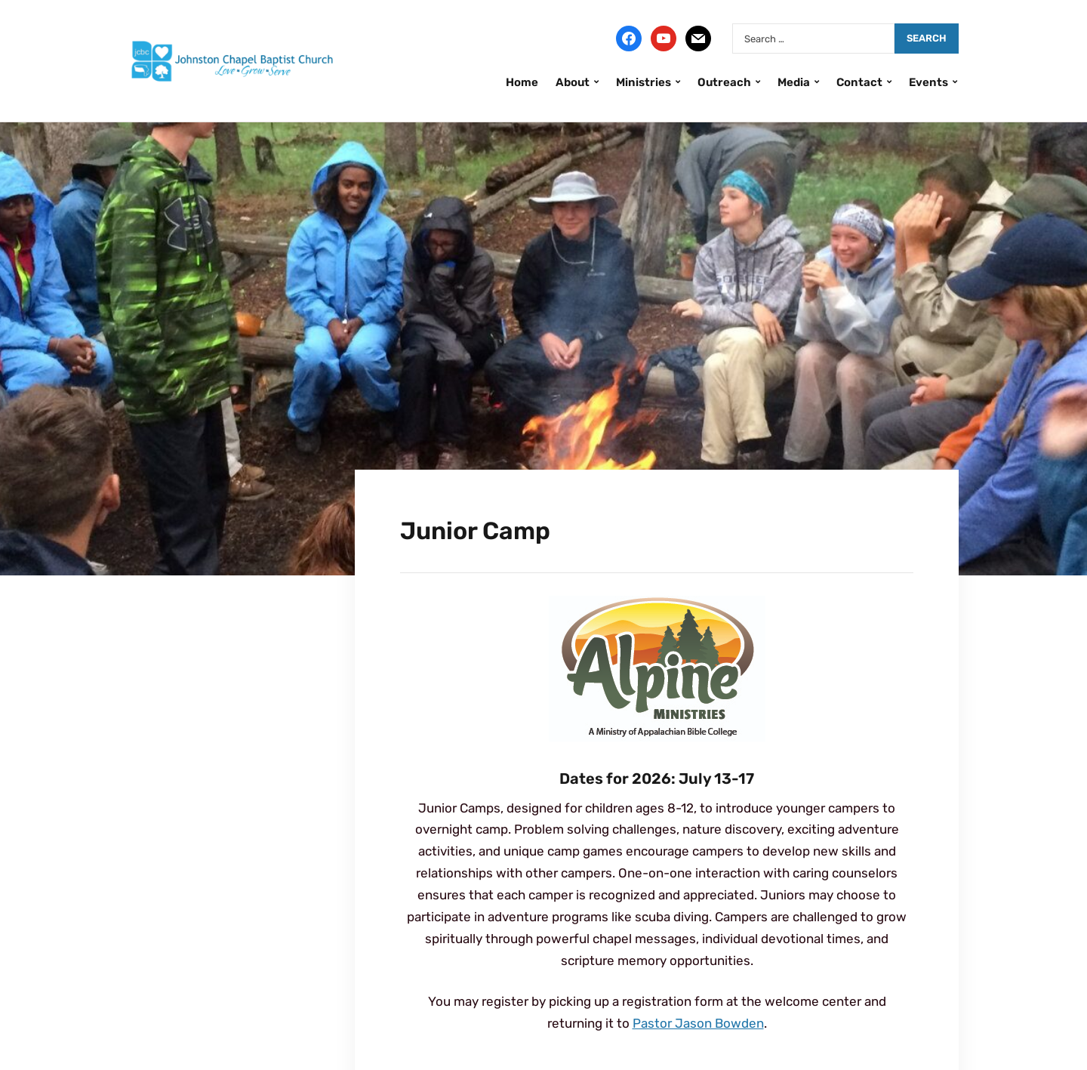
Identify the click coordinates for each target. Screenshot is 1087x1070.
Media (794, 82)
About (573, 82)
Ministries (643, 82)
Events (928, 82)
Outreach (724, 82)
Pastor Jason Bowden (698, 1023)
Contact (859, 82)
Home (522, 82)
